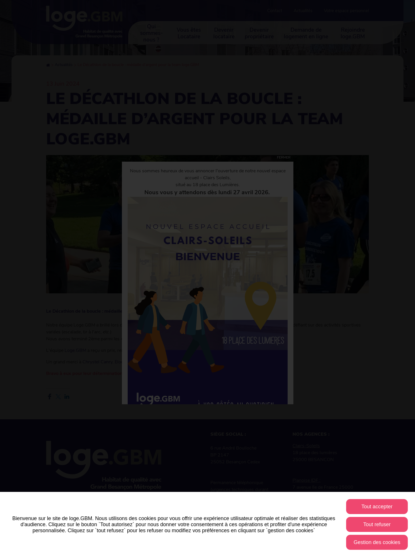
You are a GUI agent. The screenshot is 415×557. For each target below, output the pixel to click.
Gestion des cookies (377, 542)
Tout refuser (377, 524)
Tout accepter (377, 506)
